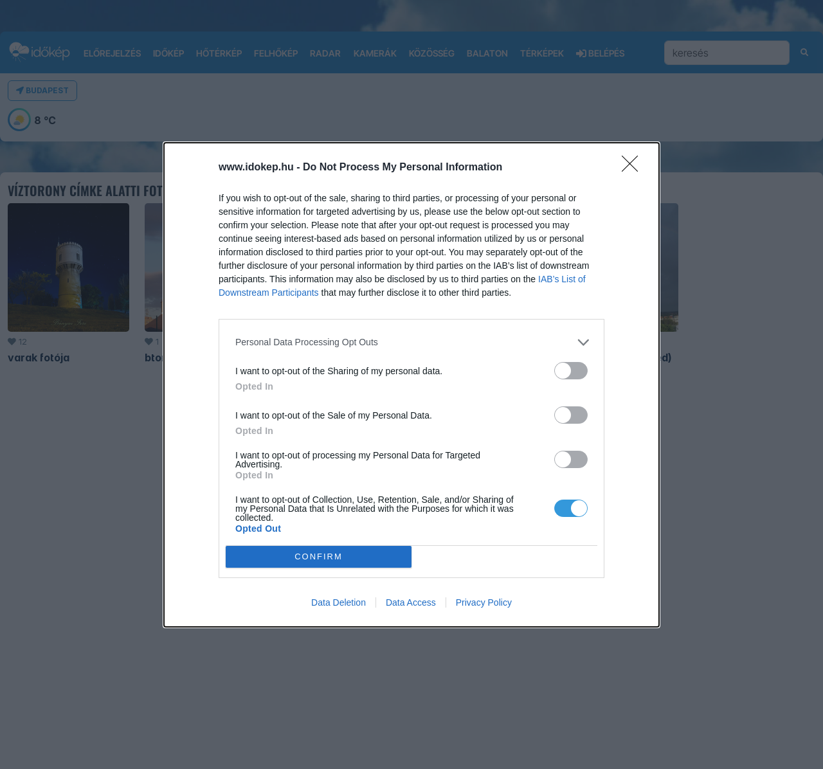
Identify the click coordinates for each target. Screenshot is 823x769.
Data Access (411, 602)
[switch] (571, 370)
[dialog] (411, 385)
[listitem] (411, 342)
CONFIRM (318, 556)
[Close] (634, 168)
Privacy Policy (484, 602)
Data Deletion (338, 602)
